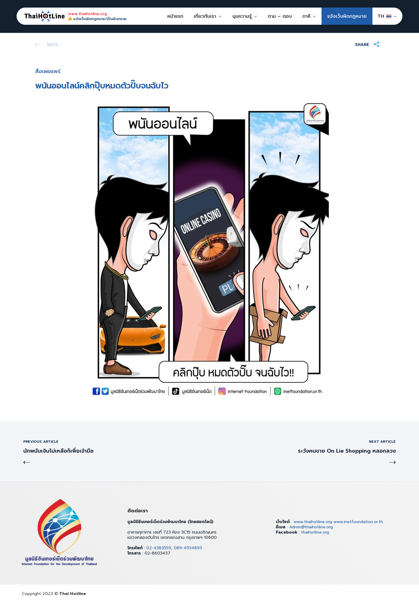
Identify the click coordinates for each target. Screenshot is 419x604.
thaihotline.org (315, 532)
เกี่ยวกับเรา (205, 16)
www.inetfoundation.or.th (358, 522)
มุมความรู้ (242, 16)
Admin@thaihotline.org (311, 527)
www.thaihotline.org (313, 522)
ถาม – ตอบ (280, 16)
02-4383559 (158, 548)
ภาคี (306, 16)
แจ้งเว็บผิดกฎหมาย (347, 16)
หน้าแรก (175, 16)
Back (52, 45)
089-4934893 (188, 548)
